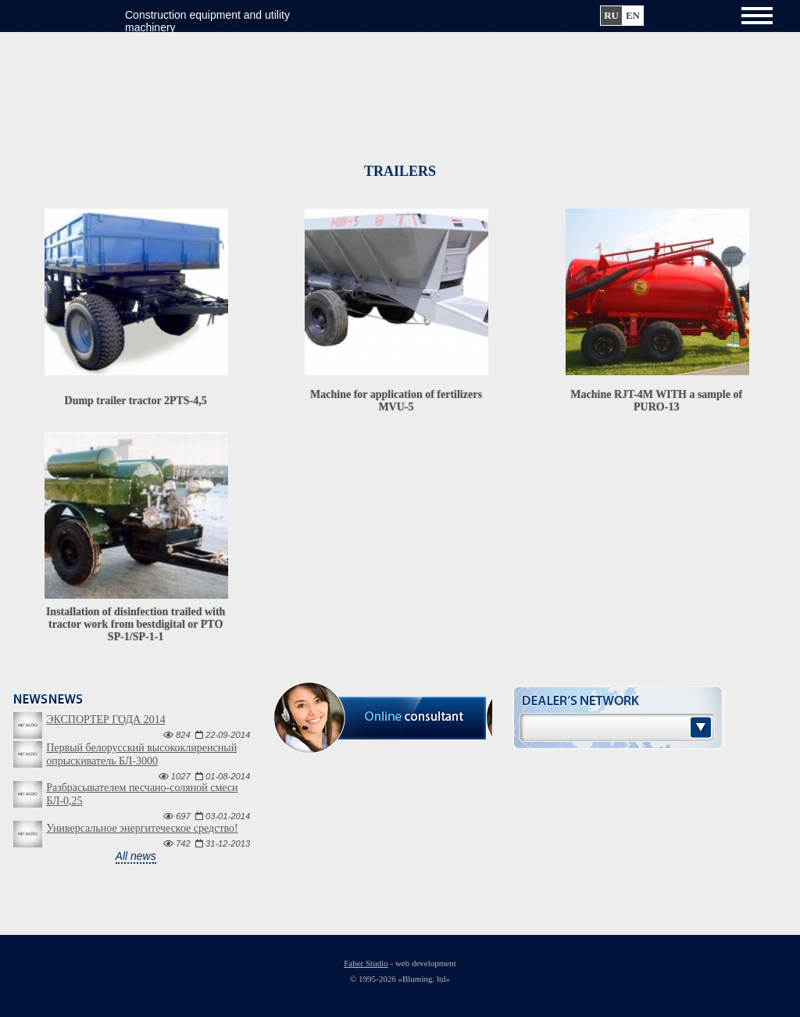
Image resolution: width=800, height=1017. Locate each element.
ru (611, 15)
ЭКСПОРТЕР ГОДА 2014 (105, 719)
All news (136, 856)
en (633, 15)
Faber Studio (366, 963)
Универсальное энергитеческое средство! (142, 828)
